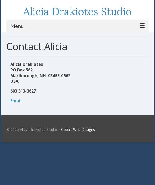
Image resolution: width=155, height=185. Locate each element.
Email (16, 101)
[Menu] (77, 26)
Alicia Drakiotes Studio (77, 11)
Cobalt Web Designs (78, 129)
